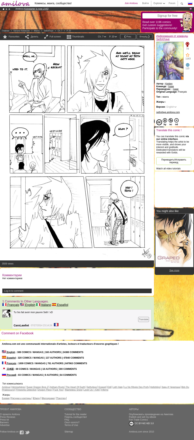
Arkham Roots (57, 387)
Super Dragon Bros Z (37, 387)
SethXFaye (48, 31)
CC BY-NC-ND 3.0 (141, 423)
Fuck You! (58, 389)
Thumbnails (78, 36)
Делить (34, 36)
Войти (145, 3)
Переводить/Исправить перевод (173, 161)
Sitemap (68, 431)
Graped (102, 387)
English (27, 305)
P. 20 (69, 31)
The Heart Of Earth (75, 387)
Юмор (36, 398)
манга (36, 31)
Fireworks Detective (26, 389)
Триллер (61, 398)
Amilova (6, 387)
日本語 (8, 369)
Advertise (5, 425)
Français (10, 305)
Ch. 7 (60, 31)
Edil (109, 387)
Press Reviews (7, 417)
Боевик (6, 398)
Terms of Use (71, 425)
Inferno (104, 389)
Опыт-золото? (71, 422)
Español (60, 305)
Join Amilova (131, 3)
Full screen (55, 36)
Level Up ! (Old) (92, 389)
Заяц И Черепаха (170, 387)
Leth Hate (118, 387)
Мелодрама (48, 398)
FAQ (66, 419)
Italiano (43, 305)
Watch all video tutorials (168, 168)
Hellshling (155, 387)
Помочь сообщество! (75, 417)
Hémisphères (18, 387)
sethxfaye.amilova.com (168, 112)
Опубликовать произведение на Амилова (151, 414)
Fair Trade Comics (138, 419)
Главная (5, 31)
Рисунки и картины (21, 398)
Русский (9, 375)
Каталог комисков (22, 31)
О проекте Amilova (10, 414)
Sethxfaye (92, 387)
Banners (4, 422)
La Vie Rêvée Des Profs (136, 387)
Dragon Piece (45, 389)
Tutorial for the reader (75, 414)
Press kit (4, 419)
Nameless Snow (73, 389)
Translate (143, 319)
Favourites (14, 36)
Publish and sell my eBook (142, 417)
